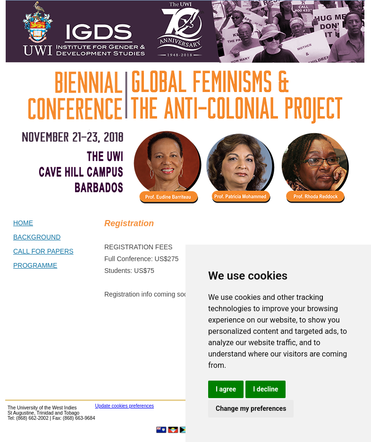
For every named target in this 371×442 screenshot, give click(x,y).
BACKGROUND (36, 237)
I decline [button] (265, 389)
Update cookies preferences (124, 405)
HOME (23, 223)
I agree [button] (226, 389)
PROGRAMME (35, 265)
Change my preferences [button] (251, 408)
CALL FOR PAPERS (43, 251)
